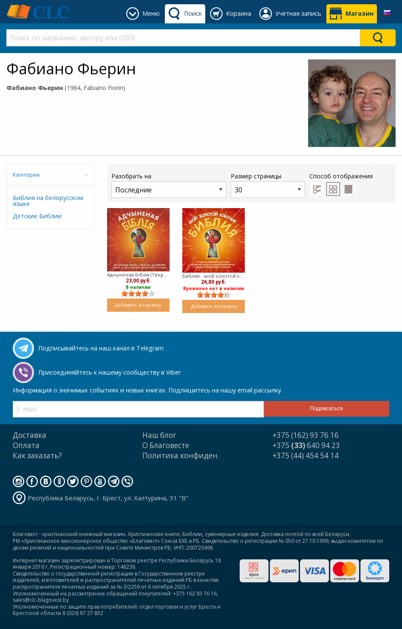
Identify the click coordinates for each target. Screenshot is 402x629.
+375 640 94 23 (306, 445)
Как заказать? (37, 455)
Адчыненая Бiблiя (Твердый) (138, 274)
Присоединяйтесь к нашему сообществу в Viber (109, 372)
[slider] (138, 293)
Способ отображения (341, 184)
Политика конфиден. (180, 455)
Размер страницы (268, 185)
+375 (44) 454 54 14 (305, 455)
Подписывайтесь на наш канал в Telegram (101, 348)
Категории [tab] (26, 174)
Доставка (29, 435)
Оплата (26, 445)
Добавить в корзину (138, 305)
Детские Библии (37, 216)
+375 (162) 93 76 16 (305, 435)
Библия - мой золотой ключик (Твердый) (213, 276)
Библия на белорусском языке (48, 201)
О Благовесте (165, 445)
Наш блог (159, 435)
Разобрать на (168, 185)
